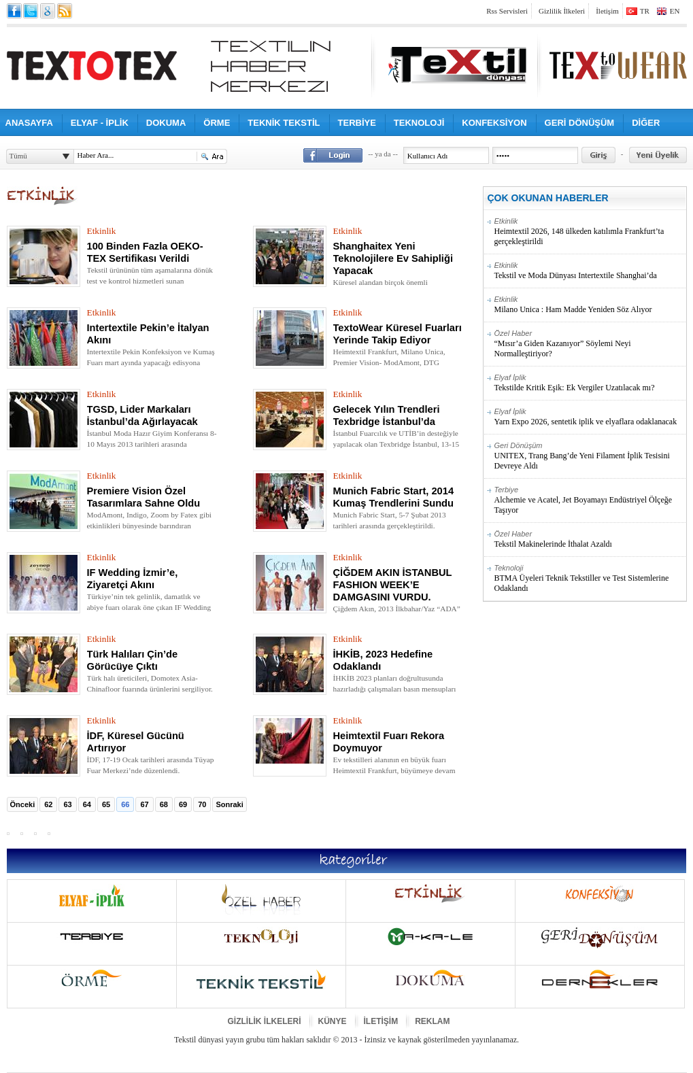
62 (48, 804)
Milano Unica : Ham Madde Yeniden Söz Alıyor (590, 304)
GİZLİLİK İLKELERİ (264, 1021)
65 (106, 804)
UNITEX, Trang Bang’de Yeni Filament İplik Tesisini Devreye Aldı (590, 456)
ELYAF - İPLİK (100, 123)
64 (87, 804)
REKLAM (432, 1021)
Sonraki (229, 804)
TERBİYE (357, 123)
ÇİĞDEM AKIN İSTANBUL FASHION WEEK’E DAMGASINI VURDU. (392, 584)
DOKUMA (166, 123)
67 (144, 804)
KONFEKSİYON (494, 123)
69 (183, 804)
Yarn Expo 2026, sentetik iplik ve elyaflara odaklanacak (590, 416)
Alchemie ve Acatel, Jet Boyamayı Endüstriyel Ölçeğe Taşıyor (590, 500)
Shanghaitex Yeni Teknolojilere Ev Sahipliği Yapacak (393, 258)
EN (675, 11)
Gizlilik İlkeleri (562, 11)
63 (67, 804)
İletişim (607, 11)
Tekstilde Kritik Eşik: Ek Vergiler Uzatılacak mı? (590, 382)
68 (164, 804)
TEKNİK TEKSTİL (284, 123)
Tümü (18, 156)
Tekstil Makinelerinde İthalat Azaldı (590, 539)
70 (202, 804)
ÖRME (216, 123)
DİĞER (646, 123)
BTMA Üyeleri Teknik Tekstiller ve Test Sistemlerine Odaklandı (590, 578)
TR (644, 11)
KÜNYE (332, 1021)
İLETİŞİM (381, 1021)
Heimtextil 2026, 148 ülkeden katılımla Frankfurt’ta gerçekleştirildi (590, 231)
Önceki (22, 804)
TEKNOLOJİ (419, 123)
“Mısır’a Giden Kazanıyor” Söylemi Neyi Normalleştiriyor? (590, 343)
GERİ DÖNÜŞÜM (580, 123)
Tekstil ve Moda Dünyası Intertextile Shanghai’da (590, 270)
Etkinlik (101, 231)
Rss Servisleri (507, 11)
